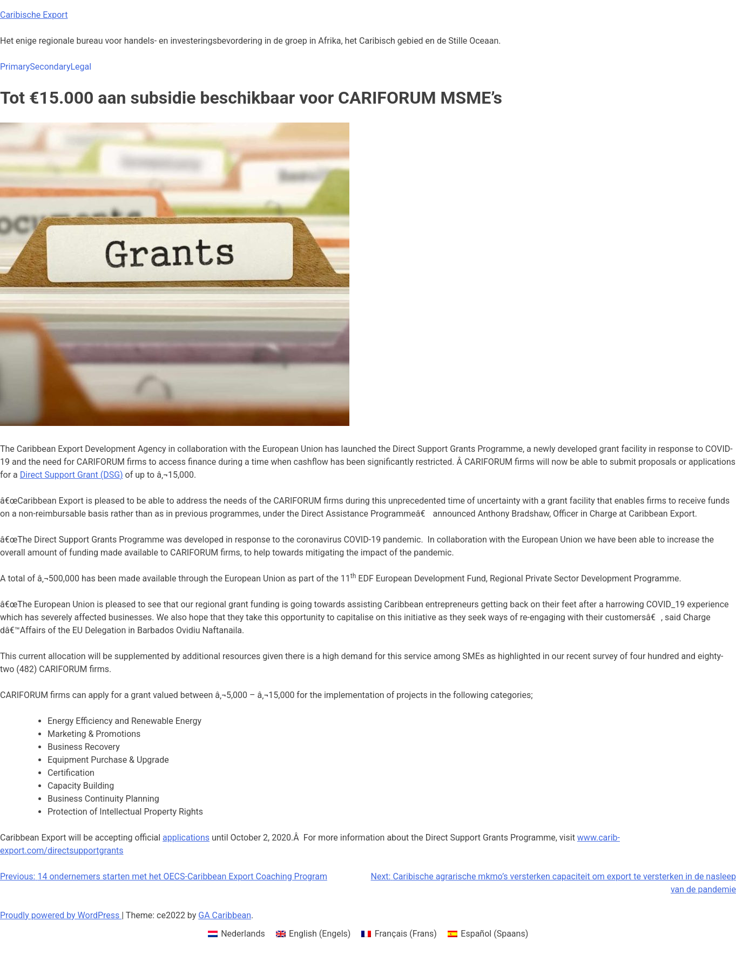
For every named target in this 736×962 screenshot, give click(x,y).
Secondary (50, 67)
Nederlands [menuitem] (243, 934)
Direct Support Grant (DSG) (71, 475)
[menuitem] (236, 933)
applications (186, 837)
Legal (80, 67)
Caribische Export (33, 15)
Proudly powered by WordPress (60, 915)
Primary (15, 67)
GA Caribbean (224, 915)
